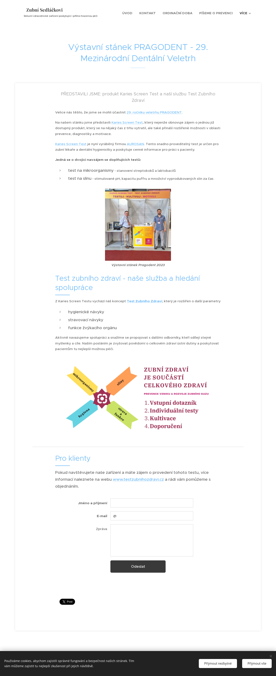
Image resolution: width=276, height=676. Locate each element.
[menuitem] (128, 13)
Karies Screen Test (127, 122)
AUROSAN (135, 144)
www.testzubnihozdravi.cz (138, 479)
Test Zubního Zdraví (144, 301)
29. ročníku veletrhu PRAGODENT (154, 112)
